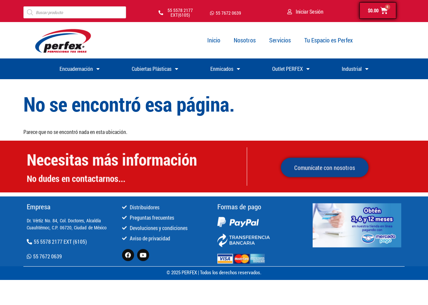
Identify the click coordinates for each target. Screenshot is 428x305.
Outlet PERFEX (291, 69)
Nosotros (245, 40)
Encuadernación (80, 69)
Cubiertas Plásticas (155, 69)
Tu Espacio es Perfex (328, 40)
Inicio (213, 40)
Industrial (355, 69)
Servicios (280, 40)
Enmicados (225, 69)
